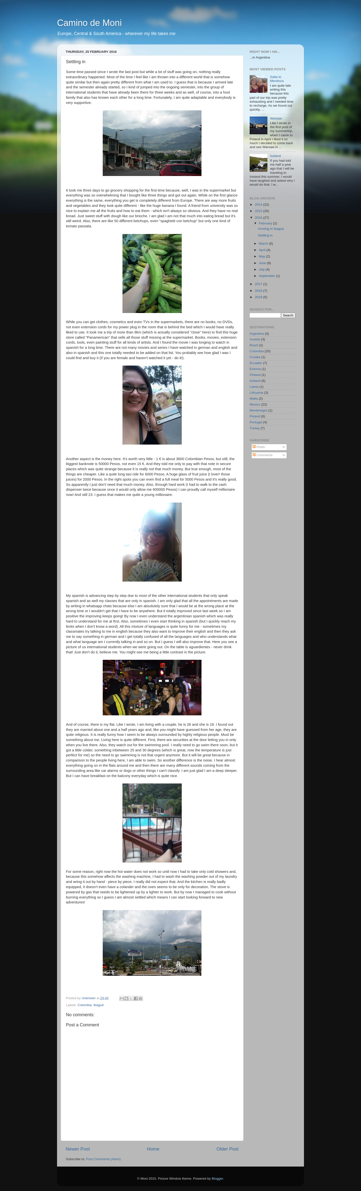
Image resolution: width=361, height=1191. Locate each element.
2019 (259, 297)
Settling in (265, 235)
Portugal (256, 422)
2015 (259, 211)
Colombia (85, 1005)
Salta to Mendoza (277, 79)
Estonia (255, 369)
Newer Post (78, 1149)
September (267, 276)
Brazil (254, 345)
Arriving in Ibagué (271, 229)
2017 (259, 284)
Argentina (257, 333)
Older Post (228, 1149)
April (262, 250)
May (262, 256)
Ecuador (256, 363)
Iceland (275, 156)
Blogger (217, 1178)
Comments (263, 455)
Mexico (255, 404)
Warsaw (276, 118)
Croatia (255, 357)
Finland (255, 375)
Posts (259, 447)
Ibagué (99, 1005)
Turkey (255, 428)
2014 (259, 204)
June (263, 263)
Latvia (254, 387)
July (262, 269)
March (264, 243)
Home (153, 1149)
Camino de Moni (89, 23)
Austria (255, 339)
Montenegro (258, 410)
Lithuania (256, 392)
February (266, 223)
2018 (259, 291)
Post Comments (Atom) (103, 1159)
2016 (259, 217)
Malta (254, 398)
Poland (255, 416)
